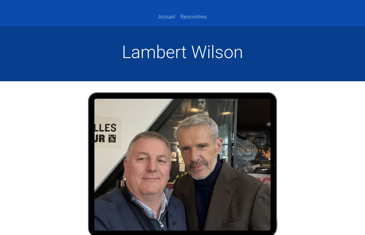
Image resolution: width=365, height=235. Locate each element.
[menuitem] (167, 17)
